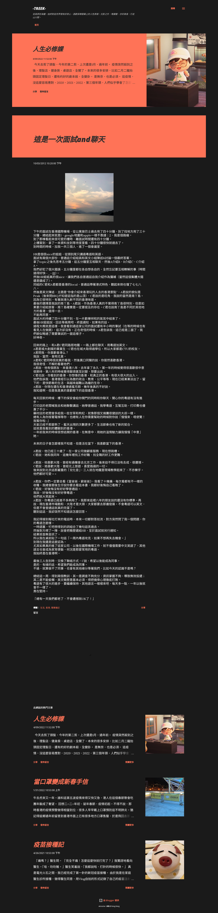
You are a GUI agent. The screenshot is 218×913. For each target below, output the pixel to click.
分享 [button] (35, 91)
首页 (37, 24)
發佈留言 (44, 91)
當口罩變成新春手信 (60, 781)
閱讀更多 (129, 762)
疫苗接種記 (48, 844)
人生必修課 (48, 49)
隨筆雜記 (55, 607)
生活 (42, 607)
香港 (48, 607)
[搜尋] (173, 8)
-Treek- (39, 8)
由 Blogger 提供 (109, 900)
